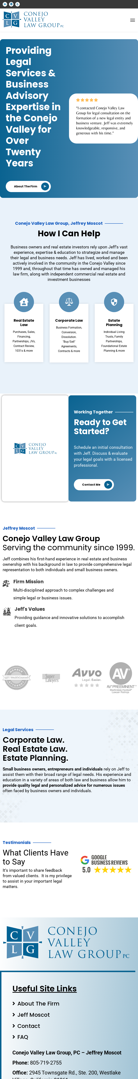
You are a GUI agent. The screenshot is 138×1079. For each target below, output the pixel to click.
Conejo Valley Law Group (51, 538)
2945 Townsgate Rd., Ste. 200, (64, 1073)
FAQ (22, 1037)
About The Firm (38, 1004)
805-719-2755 (46, 1063)
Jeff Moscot (33, 1015)
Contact (28, 1026)
